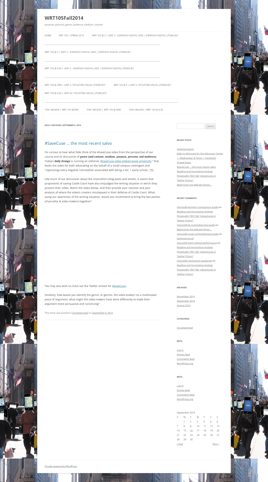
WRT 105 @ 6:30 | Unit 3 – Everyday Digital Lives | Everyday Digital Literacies (89, 68)
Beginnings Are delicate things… (194, 184)
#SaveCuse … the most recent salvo (78, 143)
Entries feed (183, 354)
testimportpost (185, 149)
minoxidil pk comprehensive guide (196, 225)
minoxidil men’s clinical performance (197, 243)
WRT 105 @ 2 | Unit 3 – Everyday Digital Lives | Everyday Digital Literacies (135, 35)
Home (48, 35)
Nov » (216, 444)
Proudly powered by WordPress (61, 466)
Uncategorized (80, 313)
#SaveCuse (119, 286)
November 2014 (185, 296)
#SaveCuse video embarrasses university (125, 161)
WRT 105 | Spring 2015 (71, 35)
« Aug (180, 444)
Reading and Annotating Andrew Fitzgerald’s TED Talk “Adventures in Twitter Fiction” (196, 176)
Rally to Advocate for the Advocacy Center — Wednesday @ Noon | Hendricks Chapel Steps (200, 158)
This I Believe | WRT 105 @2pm (61, 109)
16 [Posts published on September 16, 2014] (191, 430)
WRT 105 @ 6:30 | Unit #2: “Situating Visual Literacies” (76, 93)
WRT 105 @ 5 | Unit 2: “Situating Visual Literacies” (142, 85)
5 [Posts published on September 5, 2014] (210, 421)
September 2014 (186, 301)
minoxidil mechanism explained (194, 260)
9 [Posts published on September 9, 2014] (190, 426)
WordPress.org (185, 363)
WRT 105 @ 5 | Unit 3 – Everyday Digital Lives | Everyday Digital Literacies (88, 52)
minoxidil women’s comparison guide (197, 207)
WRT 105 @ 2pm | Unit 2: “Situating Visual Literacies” (75, 85)
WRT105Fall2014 (64, 18)
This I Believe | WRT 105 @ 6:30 (146, 109)
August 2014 (183, 305)
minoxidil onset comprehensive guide (197, 234)
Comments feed (185, 359)
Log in (180, 350)
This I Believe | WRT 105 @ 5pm (104, 109)
